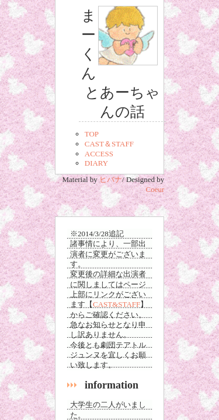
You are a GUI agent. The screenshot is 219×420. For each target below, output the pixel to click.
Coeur (154, 189)
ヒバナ (110, 179)
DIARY (96, 163)
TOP (92, 134)
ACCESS (99, 153)
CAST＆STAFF (109, 143)
